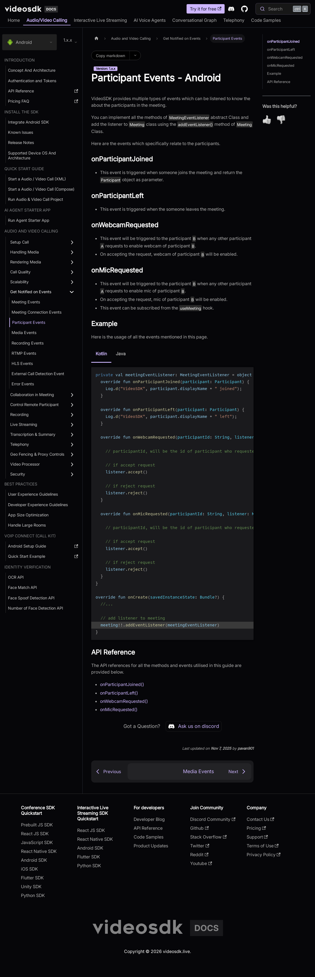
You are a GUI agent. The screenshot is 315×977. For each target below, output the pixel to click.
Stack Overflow (208, 837)
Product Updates (151, 845)
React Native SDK (39, 851)
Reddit (199, 854)
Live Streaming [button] (23, 424)
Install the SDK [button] (21, 112)
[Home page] (96, 38)
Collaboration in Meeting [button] (32, 394)
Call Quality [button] (20, 271)
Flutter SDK (32, 877)
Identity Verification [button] (27, 567)
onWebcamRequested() (124, 701)
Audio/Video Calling (46, 20)
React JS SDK (35, 833)
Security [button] (17, 474)
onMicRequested (280, 65)
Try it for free (205, 9)
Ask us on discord (193, 726)
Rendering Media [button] (25, 262)
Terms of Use (263, 845)
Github (199, 828)
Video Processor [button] (25, 464)
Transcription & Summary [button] (32, 434)
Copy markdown (110, 55)
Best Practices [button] (20, 484)
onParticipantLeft (281, 49)
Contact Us (260, 819)
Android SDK (34, 860)
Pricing (256, 828)
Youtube (201, 863)
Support (257, 837)
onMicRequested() (119, 709)
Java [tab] (121, 353)
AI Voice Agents (150, 20)
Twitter (199, 845)
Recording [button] (19, 414)
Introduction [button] (19, 60)
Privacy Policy (264, 854)
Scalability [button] (19, 281)
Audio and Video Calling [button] (31, 231)
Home (14, 20)
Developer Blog (149, 819)
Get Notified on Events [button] (30, 291)
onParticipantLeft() (119, 693)
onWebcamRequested (285, 57)
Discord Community (212, 819)
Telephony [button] (19, 444)
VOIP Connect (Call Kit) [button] (30, 535)
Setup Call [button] (19, 242)
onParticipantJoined (283, 41)
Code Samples (266, 20)
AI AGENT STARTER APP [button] (27, 210)
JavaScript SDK (37, 842)
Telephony (233, 20)
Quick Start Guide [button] (24, 168)
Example (274, 73)
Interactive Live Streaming (100, 20)
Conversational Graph (194, 20)
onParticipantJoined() (122, 684)
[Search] (283, 9)
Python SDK (33, 895)
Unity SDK (31, 886)
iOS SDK (29, 869)
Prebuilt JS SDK (37, 824)
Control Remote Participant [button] (34, 404)
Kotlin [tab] (101, 353)
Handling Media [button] (24, 252)
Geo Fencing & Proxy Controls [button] (37, 454)
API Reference (278, 82)
